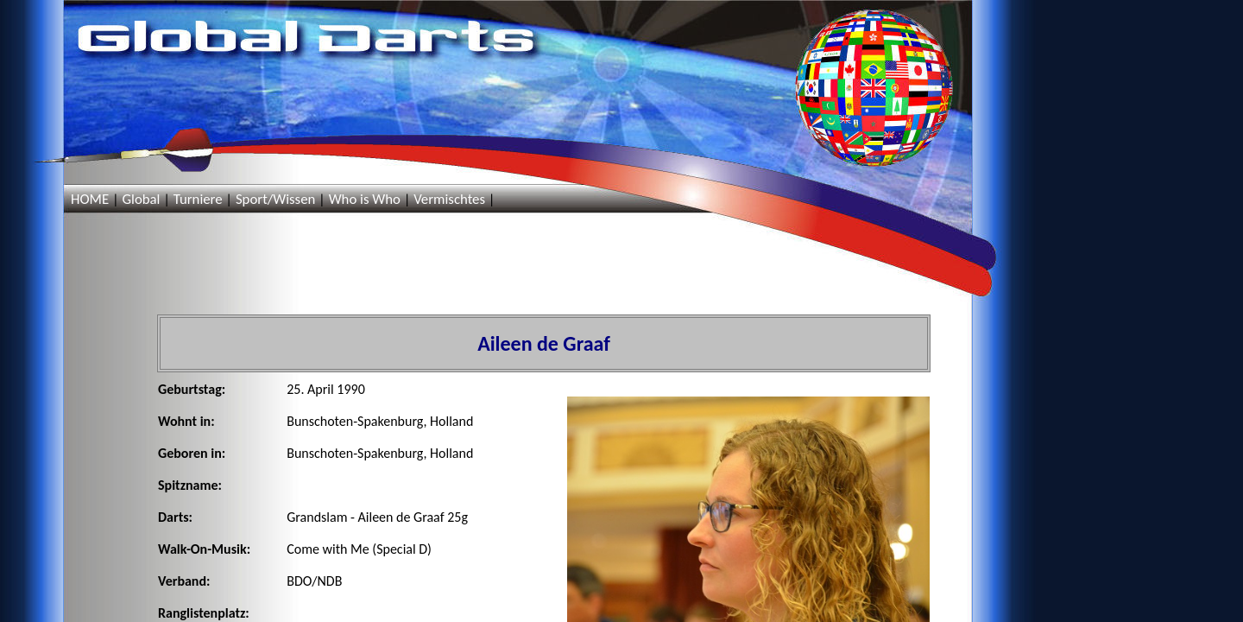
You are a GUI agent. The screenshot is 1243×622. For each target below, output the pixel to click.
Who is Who (365, 199)
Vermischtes (449, 199)
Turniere (198, 199)
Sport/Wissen (275, 199)
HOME (90, 199)
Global (141, 199)
